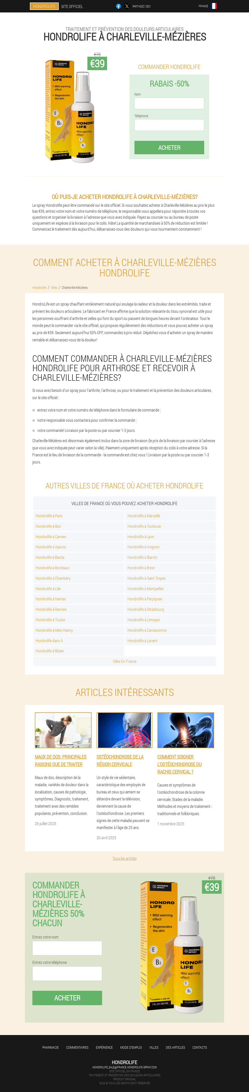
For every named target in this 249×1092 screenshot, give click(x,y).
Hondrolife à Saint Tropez (146, 578)
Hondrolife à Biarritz (142, 557)
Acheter (169, 148)
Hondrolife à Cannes (51, 536)
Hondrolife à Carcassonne (147, 630)
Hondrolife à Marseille (143, 515)
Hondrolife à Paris (49, 515)
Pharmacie (50, 1047)
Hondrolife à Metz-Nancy (54, 630)
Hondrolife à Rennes (51, 609)
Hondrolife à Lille (48, 588)
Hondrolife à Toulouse (144, 526)
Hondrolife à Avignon (143, 546)
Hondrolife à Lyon (140, 536)
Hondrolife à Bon (48, 526)
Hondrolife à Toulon (50, 619)
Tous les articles (125, 858)
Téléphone (141, 116)
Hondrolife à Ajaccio (51, 546)
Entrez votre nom (45, 937)
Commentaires (77, 1047)
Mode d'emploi (131, 1047)
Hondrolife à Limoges (143, 619)
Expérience (104, 1047)
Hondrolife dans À (49, 640)
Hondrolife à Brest (141, 567)
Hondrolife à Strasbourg (145, 609)
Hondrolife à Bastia (50, 557)
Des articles (175, 1047)
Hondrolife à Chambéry (53, 578)
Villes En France (124, 661)
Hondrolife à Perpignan (144, 598)
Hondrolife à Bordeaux (52, 567)
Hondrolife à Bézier (50, 650)
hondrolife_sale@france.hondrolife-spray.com (124, 1067)
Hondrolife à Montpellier (145, 588)
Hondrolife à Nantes (51, 598)
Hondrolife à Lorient (142, 640)
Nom (137, 94)
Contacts (199, 1047)
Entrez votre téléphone (49, 962)
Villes (153, 1047)
